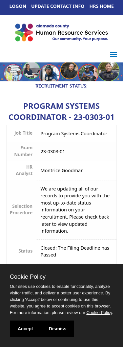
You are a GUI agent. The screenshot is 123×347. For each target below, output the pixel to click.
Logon (18, 6)
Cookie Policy (28, 276)
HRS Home (102, 6)
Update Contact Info (57, 6)
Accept (25, 328)
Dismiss (58, 328)
